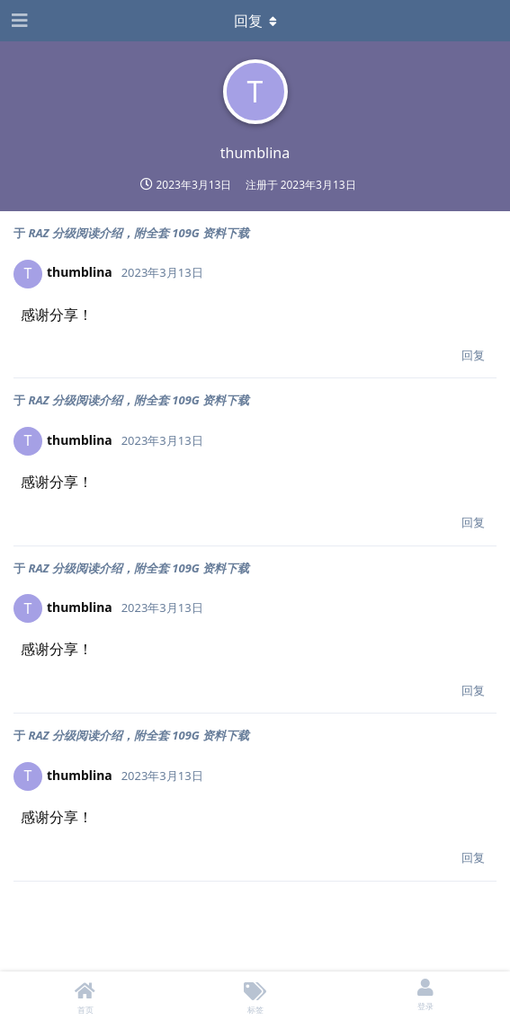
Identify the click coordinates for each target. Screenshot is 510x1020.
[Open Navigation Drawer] (18, 20)
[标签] (255, 996)
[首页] (85, 996)
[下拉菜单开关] (255, 20)
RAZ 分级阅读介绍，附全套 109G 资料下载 (138, 233)
